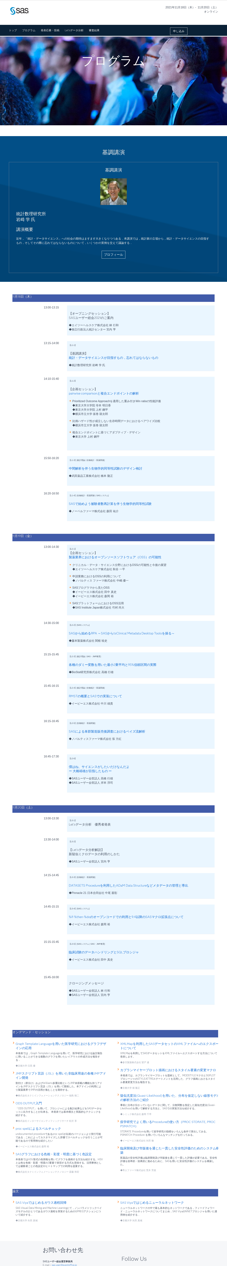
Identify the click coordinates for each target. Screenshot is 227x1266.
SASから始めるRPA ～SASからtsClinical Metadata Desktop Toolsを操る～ (122, 633)
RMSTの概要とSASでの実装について (95, 696)
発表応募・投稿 (50, 30)
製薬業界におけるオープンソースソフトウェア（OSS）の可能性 (115, 557)
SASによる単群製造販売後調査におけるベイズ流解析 (107, 731)
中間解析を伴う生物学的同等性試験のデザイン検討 (105, 468)
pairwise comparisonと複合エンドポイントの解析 (104, 393)
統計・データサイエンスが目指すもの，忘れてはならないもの (113, 358)
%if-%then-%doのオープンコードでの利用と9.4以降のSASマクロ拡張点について (126, 917)
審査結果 (94, 30)
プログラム (28, 30)
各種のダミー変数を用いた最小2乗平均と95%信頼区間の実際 (112, 665)
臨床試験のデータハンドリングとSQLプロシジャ (104, 952)
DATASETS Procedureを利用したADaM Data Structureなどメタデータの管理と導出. (129, 885)
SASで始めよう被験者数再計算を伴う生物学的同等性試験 (110, 504)
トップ (13, 30)
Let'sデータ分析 (74, 30)
